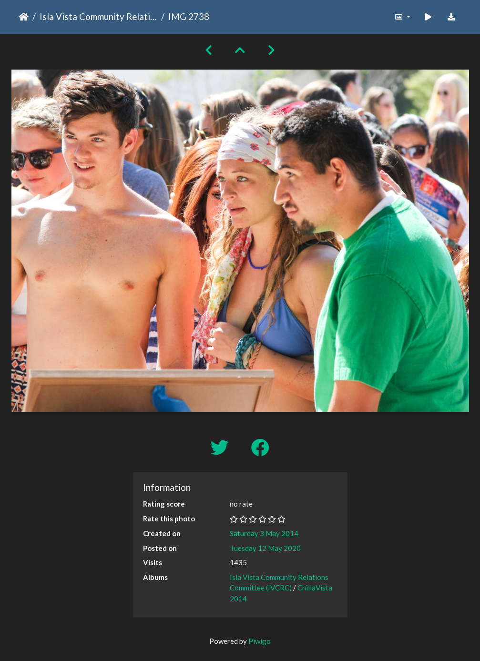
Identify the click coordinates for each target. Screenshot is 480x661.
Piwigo (259, 641)
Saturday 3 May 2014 (264, 533)
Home (24, 16)
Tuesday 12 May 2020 (265, 548)
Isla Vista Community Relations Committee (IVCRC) (98, 16)
